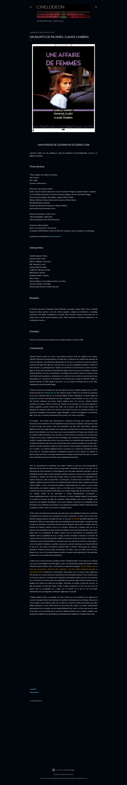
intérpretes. (56, 236)
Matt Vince (69, 774)
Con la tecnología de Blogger (63, 770)
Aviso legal (58, 21)
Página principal (44, 21)
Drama (36, 692)
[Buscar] (96, 6)
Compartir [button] (33, 689)
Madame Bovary (50, 393)
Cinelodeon (51, 6)
